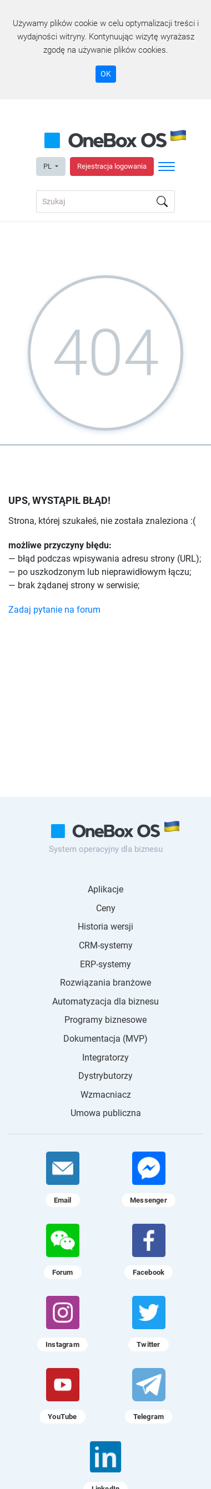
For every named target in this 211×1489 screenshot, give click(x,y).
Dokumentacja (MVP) (105, 1038)
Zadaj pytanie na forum (54, 609)
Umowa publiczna (106, 1113)
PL (48, 166)
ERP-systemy (105, 964)
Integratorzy (105, 1057)
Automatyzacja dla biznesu (105, 1001)
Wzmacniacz (106, 1094)
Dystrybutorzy (105, 1076)
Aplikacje (105, 889)
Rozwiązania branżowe (105, 982)
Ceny (105, 908)
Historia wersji (105, 926)
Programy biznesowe (105, 1019)
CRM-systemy (106, 945)
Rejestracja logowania (112, 166)
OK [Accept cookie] (106, 73)
